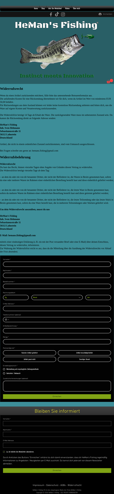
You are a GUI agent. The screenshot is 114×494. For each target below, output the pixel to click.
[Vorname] (56, 264)
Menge (6, 337)
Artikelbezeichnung (10, 326)
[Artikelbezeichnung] (56, 330)
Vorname (6, 259)
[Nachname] (56, 275)
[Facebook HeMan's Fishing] (51, 14)
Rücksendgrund (9, 348)
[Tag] (15, 297)
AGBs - (64, 485)
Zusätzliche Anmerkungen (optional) (15, 379)
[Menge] (56, 341)
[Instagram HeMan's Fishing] (63, 14)
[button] (110, 81)
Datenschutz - (53, 485)
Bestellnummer (9, 282)
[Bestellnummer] (56, 286)
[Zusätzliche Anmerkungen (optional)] (57, 386)
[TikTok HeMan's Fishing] (57, 14)
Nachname (7, 271)
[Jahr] (97, 297)
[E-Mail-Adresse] (56, 308)
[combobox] (57, 297)
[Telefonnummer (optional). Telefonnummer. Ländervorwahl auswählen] (7, 319)
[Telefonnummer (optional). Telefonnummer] (59, 319)
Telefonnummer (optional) (12, 315)
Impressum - (39, 485)
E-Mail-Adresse (9, 304)
